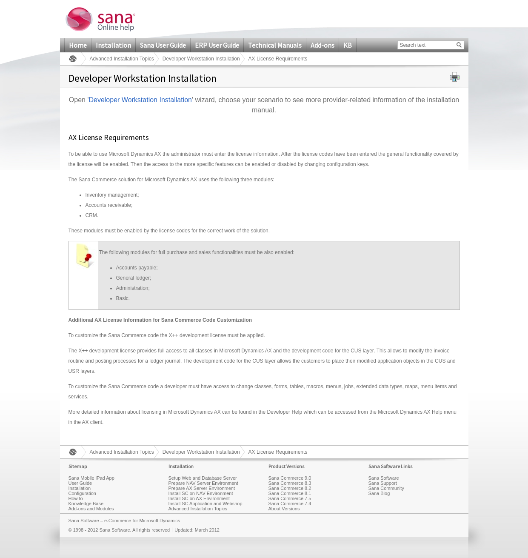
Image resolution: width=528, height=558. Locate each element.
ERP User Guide (217, 45)
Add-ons (322, 45)
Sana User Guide (163, 45)
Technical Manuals (275, 45)
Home (78, 45)
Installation (113, 45)
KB (347, 45)
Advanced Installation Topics (122, 59)
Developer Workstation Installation (201, 59)
